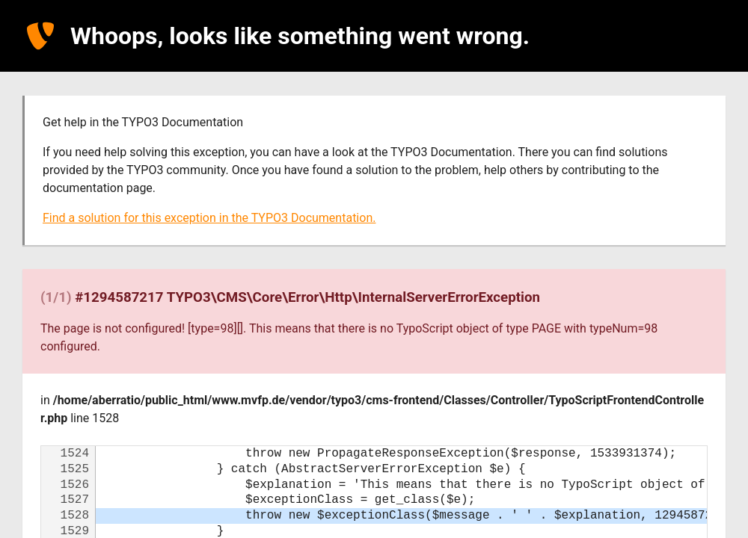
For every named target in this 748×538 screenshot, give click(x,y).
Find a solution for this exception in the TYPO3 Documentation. (209, 218)
